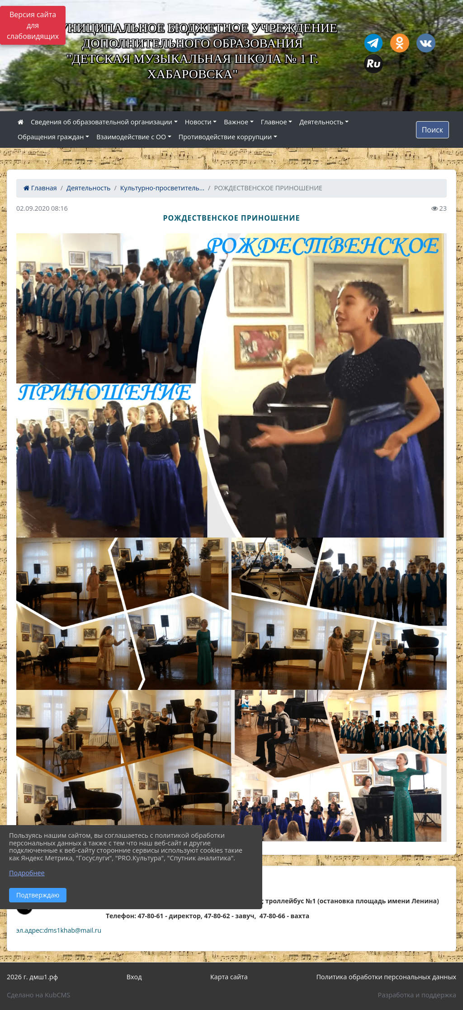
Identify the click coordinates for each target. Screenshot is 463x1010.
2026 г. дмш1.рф (32, 976)
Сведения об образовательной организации (101, 122)
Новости (198, 122)
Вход (134, 976)
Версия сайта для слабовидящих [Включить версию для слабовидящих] (33, 25)
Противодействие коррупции (225, 136)
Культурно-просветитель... (162, 188)
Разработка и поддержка (417, 995)
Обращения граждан (51, 136)
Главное (274, 122)
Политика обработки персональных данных (386, 976)
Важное (236, 122)
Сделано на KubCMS (38, 995)
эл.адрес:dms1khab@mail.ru (58, 930)
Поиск (432, 130)
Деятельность (321, 122)
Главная (40, 188)
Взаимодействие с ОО (131, 136)
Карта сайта (229, 976)
